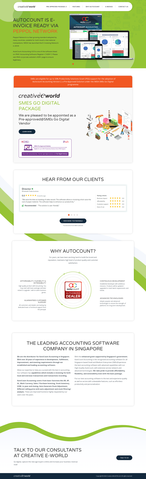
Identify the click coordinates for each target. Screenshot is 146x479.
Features (76, 6)
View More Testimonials (73, 221)
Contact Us (123, 6)
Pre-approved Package (56, 6)
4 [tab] (77, 215)
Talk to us (124, 458)
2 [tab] (72, 215)
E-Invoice (109, 6)
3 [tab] (75, 215)
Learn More (27, 132)
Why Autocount (93, 6)
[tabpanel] (73, 34)
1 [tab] (73, 64)
